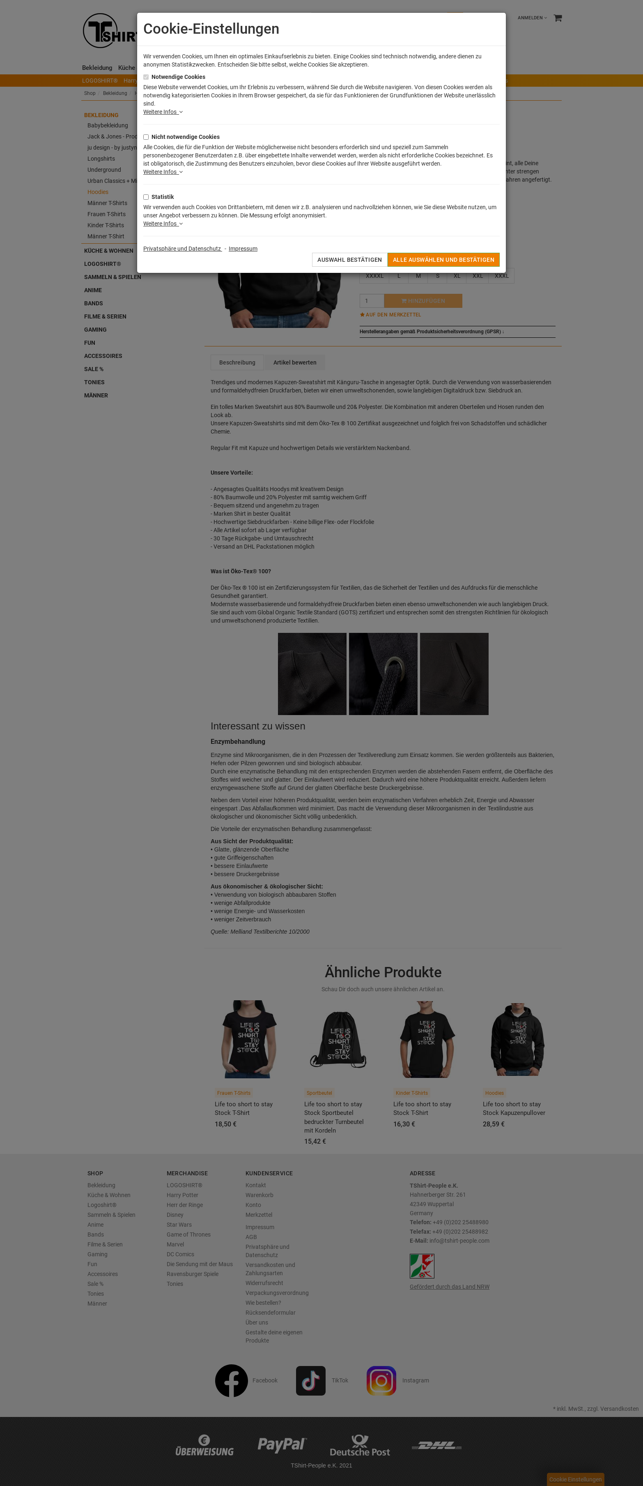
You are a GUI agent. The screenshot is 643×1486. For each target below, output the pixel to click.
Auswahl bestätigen (349, 259)
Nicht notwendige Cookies (186, 137)
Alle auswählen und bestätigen (443, 259)
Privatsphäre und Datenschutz (182, 248)
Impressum (243, 248)
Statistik (163, 197)
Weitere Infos (163, 111)
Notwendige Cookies (178, 77)
